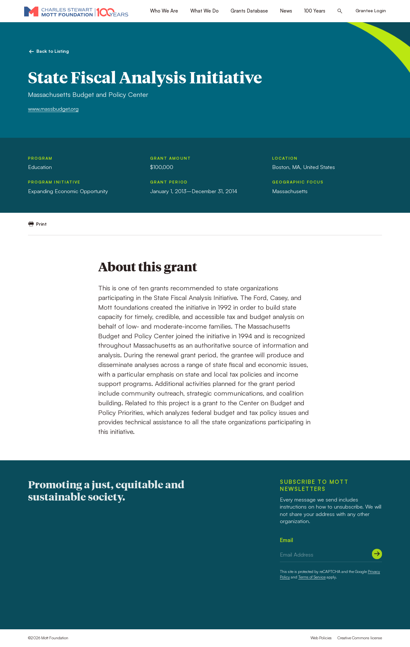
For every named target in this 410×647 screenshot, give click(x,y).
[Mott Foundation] (76, 11)
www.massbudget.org (53, 108)
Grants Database (249, 11)
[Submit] (377, 554)
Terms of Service (312, 577)
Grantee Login (371, 10)
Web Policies (321, 637)
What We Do (204, 11)
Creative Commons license (360, 637)
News (286, 11)
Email (286, 540)
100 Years (314, 11)
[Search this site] (340, 11)
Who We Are (164, 11)
